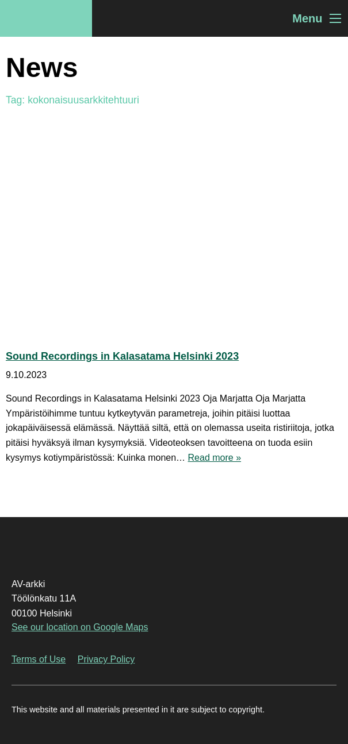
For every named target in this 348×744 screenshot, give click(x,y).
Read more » (215, 457)
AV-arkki (46, 18)
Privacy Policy (106, 659)
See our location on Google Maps (80, 627)
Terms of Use (39, 659)
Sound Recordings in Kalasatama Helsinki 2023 (122, 356)
